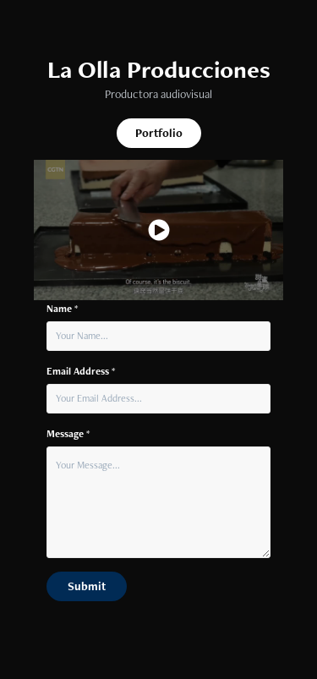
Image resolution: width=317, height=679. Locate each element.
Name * (62, 308)
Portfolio (159, 132)
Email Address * (80, 371)
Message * (68, 434)
